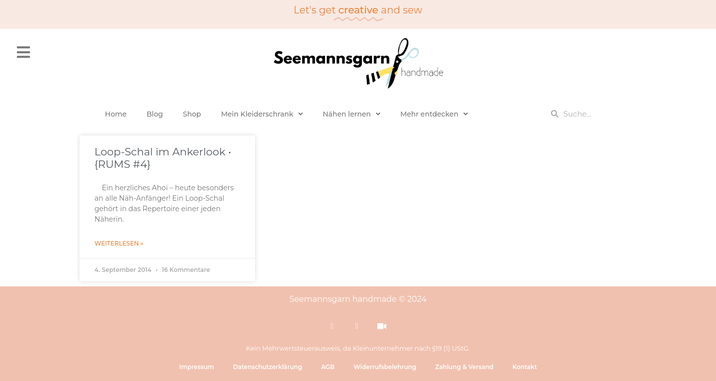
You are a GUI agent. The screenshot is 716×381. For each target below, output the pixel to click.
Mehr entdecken (434, 114)
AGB (328, 367)
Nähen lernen (351, 114)
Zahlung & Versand (464, 367)
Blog (155, 114)
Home (116, 114)
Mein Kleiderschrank (262, 114)
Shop (192, 114)
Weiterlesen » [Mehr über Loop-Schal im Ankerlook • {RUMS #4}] (119, 243)
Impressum (196, 367)
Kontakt (524, 367)
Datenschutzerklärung (267, 367)
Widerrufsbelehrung (385, 367)
